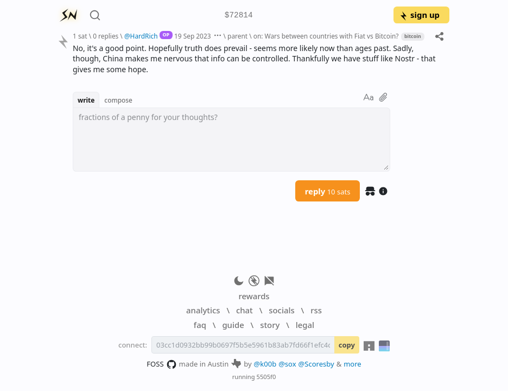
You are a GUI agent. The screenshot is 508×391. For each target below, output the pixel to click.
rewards (253, 296)
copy (347, 345)
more (352, 364)
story (270, 324)
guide (233, 324)
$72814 (239, 15)
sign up (419, 14)
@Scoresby (316, 364)
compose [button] (118, 100)
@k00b (265, 364)
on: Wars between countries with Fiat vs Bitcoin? (326, 35)
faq (200, 324)
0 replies (105, 35)
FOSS (161, 364)
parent (237, 35)
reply (328, 191)
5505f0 (266, 377)
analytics (203, 310)
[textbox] (231, 139)
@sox (287, 364)
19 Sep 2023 (192, 35)
